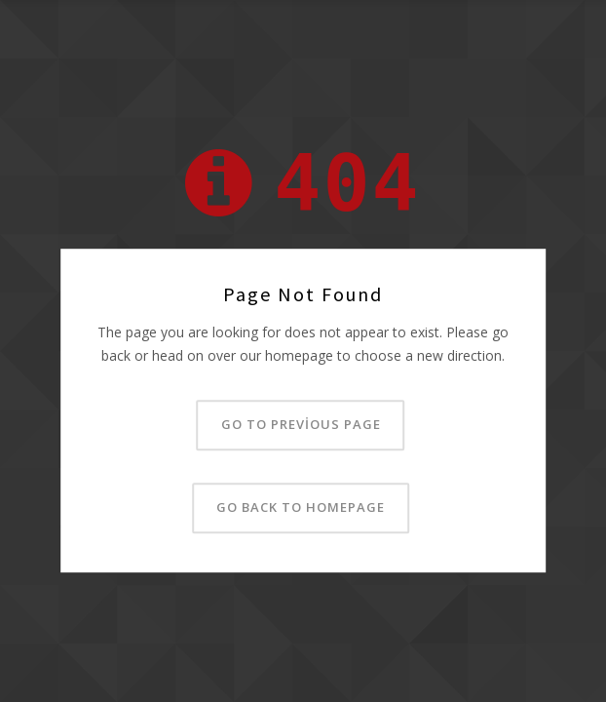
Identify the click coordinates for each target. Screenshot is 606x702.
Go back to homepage (300, 507)
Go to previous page (301, 424)
